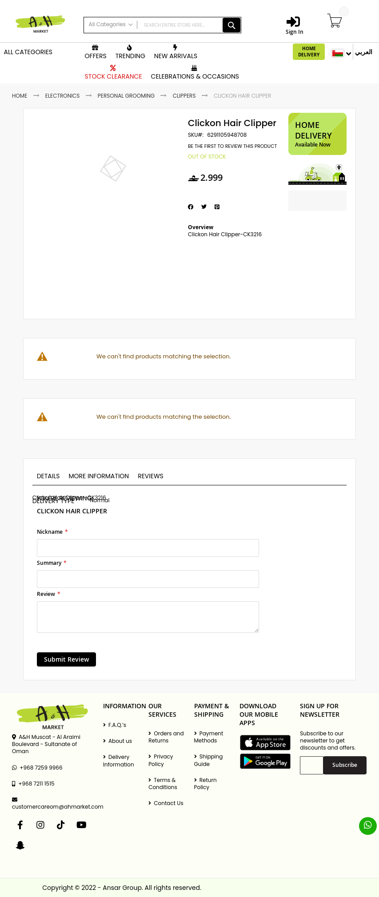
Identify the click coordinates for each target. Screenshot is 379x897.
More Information (98, 476)
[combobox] (162, 25)
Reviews (151, 476)
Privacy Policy (160, 760)
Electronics (62, 95)
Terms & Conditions (162, 784)
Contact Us (166, 803)
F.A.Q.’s (114, 725)
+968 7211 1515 (33, 783)
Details (48, 476)
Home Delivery (308, 51)
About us (117, 741)
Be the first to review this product (232, 146)
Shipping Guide (208, 760)
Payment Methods (208, 737)
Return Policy (205, 784)
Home (19, 95)
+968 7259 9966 (37, 767)
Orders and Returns (166, 737)
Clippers (184, 95)
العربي (363, 52)
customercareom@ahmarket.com (53, 803)
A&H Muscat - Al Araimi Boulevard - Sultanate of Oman (46, 744)
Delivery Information (118, 761)
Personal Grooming (126, 95)
